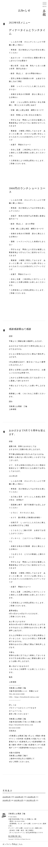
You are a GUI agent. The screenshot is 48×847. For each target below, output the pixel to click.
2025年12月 (18, 800)
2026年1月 (7, 800)
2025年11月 (30, 800)
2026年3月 (19, 797)
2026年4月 (7, 797)
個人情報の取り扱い (15, 836)
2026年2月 (31, 797)
